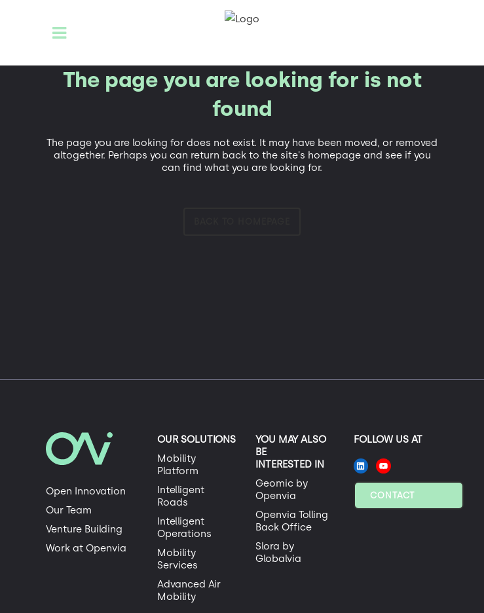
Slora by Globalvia (278, 552)
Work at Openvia (86, 548)
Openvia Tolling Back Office (291, 521)
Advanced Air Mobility (189, 590)
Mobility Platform (177, 465)
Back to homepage (242, 222)
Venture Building (84, 529)
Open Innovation (86, 491)
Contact (392, 495)
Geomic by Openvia (281, 489)
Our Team (69, 510)
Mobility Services (177, 559)
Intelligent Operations (184, 527)
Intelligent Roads (180, 496)
